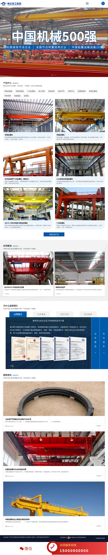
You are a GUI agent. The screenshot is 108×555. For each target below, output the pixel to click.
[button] (103, 47)
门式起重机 (31, 91)
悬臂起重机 (93, 91)
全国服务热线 (74, 548)
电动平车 (61, 91)
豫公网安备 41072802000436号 (78, 537)
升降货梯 (7, 96)
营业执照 (102, 538)
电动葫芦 (51, 91)
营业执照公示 (63, 537)
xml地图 (98, 538)
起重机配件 (82, 91)
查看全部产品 (54, 234)
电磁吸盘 (17, 96)
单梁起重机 (8, 91)
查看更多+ (16, 83)
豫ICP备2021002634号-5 (43, 537)
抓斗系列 (42, 91)
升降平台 (71, 91)
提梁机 (26, 96)
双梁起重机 (20, 91)
